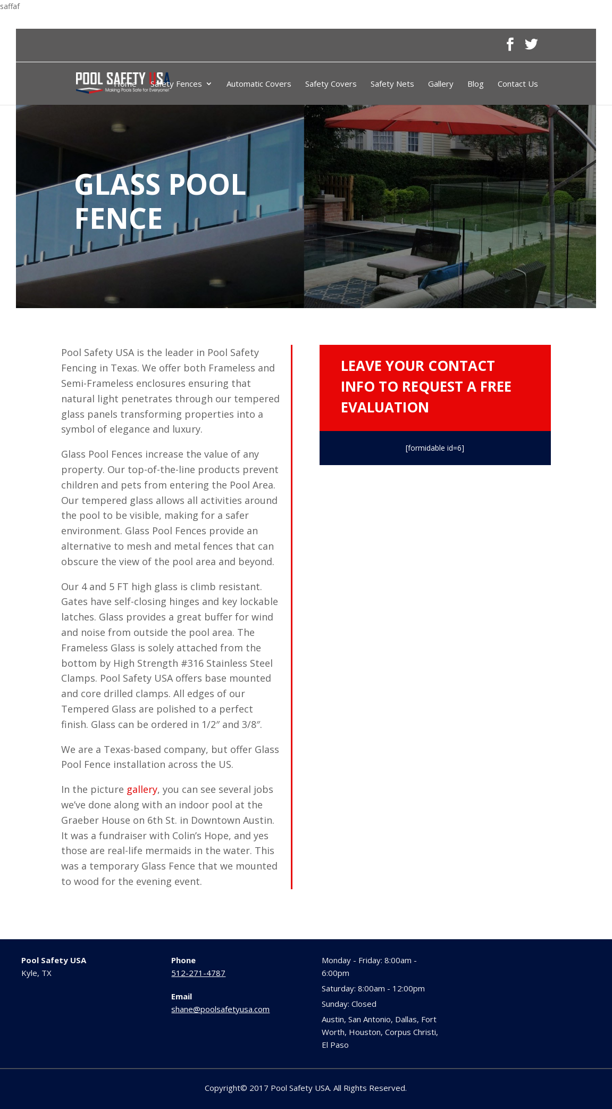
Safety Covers (331, 84)
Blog (475, 84)
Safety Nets (392, 84)
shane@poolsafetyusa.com (220, 1009)
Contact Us (518, 84)
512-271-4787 (198, 972)
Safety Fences (176, 84)
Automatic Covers (259, 84)
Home (125, 84)
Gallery (441, 84)
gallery (142, 789)
